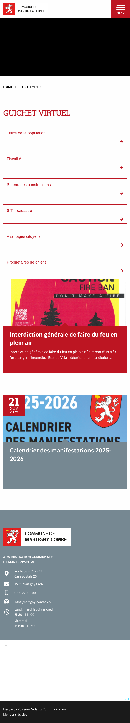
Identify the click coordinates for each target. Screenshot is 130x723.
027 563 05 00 (25, 593)
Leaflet (125, 699)
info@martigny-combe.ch (32, 602)
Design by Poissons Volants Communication (34, 709)
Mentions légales (15, 714)
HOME (8, 87)
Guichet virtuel (31, 87)
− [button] (6, 652)
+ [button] (6, 646)
